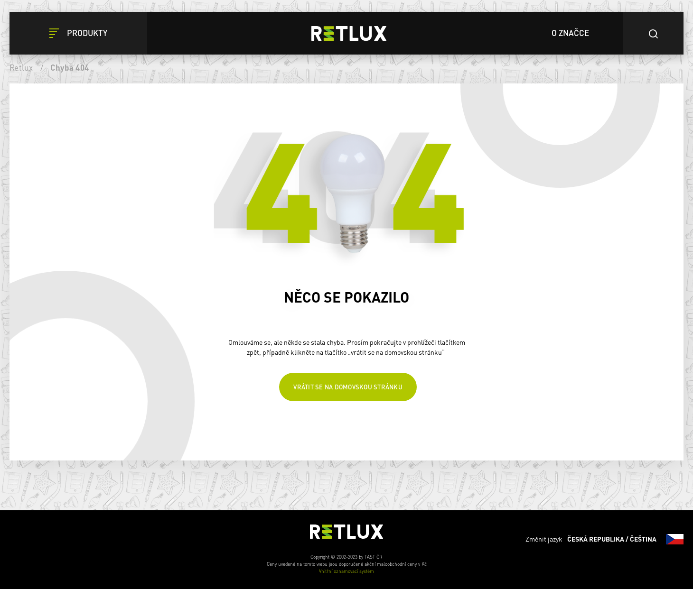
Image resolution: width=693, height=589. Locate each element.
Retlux (21, 67)
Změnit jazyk (604, 539)
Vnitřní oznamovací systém (346, 571)
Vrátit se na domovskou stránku (348, 387)
